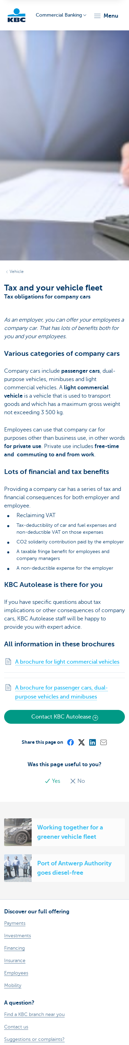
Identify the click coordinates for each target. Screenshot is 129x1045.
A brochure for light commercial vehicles (67, 662)
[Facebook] (70, 742)
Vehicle (17, 271)
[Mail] (103, 742)
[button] (105, 15)
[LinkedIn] (92, 742)
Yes (53, 781)
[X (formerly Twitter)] (81, 742)
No (77, 781)
